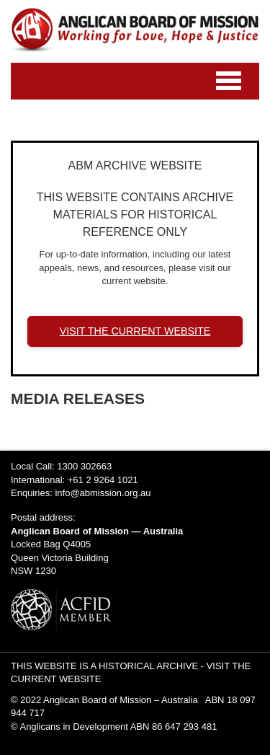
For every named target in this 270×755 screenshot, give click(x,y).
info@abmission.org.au (102, 492)
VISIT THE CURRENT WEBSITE (135, 331)
